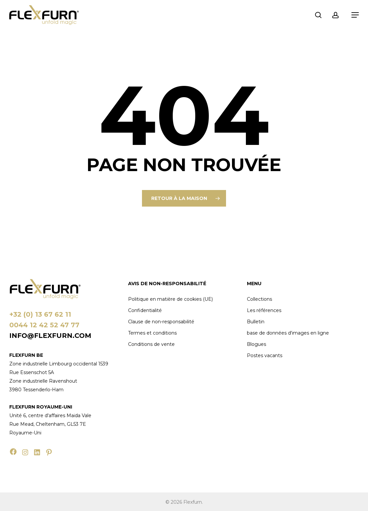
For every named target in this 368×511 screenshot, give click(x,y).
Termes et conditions (152, 333)
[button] (355, 15)
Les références (264, 310)
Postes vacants (264, 355)
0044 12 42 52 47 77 (44, 325)
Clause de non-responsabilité (161, 322)
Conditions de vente (151, 344)
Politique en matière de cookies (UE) (170, 299)
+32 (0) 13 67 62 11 (40, 314)
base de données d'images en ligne (288, 333)
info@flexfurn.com (50, 336)
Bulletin (255, 322)
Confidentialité (145, 310)
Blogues (256, 344)
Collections (259, 299)
